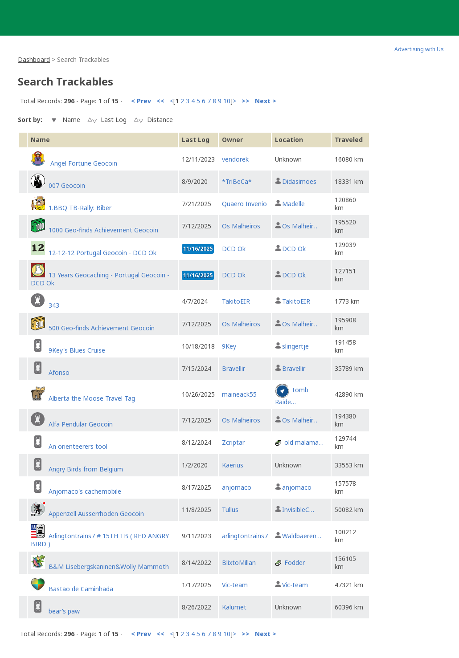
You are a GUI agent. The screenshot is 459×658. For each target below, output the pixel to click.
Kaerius (232, 465)
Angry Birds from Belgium (86, 469)
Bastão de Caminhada (81, 589)
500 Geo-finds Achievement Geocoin (102, 328)
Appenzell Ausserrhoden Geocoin (96, 513)
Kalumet (234, 607)
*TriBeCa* (237, 181)
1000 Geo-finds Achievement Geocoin (103, 230)
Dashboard (34, 59)
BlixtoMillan (239, 562)
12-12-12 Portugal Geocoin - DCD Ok (102, 252)
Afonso (59, 372)
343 (54, 305)
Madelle (293, 203)
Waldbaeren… (301, 536)
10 (226, 101)
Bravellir (233, 368)
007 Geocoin (67, 185)
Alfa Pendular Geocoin (81, 424)
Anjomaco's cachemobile (85, 491)
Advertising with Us (419, 49)
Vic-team (235, 585)
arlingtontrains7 (245, 536)
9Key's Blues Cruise (77, 350)
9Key (229, 346)
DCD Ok (234, 248)
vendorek (235, 159)
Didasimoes (299, 181)
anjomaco (236, 487)
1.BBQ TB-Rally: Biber (80, 207)
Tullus (230, 509)
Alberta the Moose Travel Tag (92, 398)
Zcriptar (233, 442)
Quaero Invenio (244, 203)
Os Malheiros (241, 226)
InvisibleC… (298, 509)
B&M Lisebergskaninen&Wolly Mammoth (109, 566)
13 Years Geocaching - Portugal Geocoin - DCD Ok (100, 279)
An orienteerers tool (78, 446)
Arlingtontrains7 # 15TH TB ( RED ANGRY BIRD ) (100, 540)
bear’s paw (64, 611)
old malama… (304, 442)
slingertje (295, 346)
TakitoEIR (236, 301)
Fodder (294, 562)
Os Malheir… (299, 226)
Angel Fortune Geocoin (83, 163)
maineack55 (239, 394)
